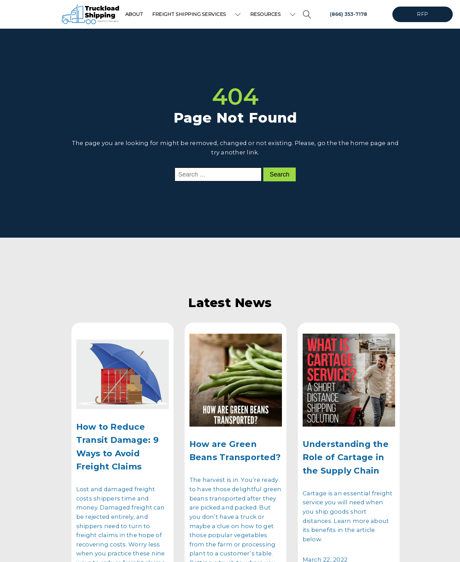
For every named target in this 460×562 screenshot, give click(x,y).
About (134, 14)
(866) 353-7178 (348, 14)
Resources (273, 14)
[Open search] (307, 14)
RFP (422, 14)
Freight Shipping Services (196, 14)
